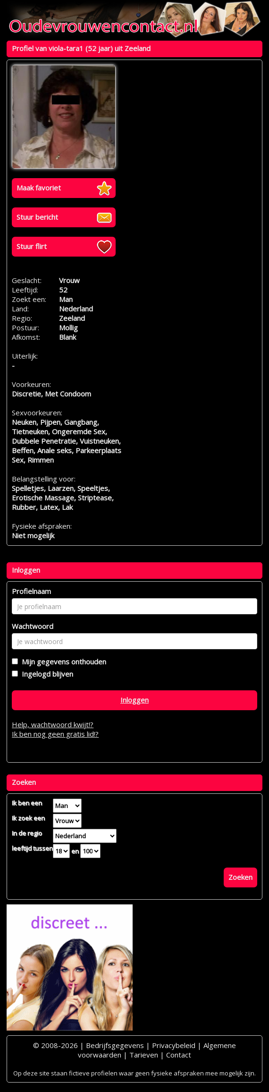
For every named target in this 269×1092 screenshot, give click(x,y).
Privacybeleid (173, 1045)
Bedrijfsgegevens (115, 1045)
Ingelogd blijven (45, 674)
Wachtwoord (32, 626)
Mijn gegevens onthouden (62, 661)
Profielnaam (31, 591)
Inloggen (134, 700)
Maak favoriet (39, 187)
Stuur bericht (37, 217)
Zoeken (240, 877)
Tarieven (143, 1054)
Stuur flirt (32, 246)
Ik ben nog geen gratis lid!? (55, 734)
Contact (178, 1054)
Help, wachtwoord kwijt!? (52, 724)
